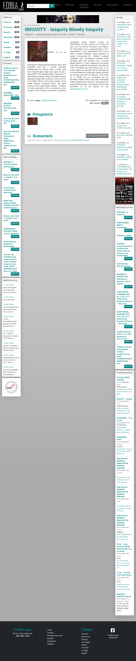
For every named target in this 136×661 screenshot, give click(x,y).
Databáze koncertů (84, 6)
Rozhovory (86, 636)
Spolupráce (112, 4)
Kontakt (98, 4)
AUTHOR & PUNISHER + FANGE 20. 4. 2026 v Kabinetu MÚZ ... (124, 65)
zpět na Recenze (32, 25)
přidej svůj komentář (97, 136)
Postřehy (85, 648)
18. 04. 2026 (8, 297)
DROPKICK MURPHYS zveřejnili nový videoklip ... (124, 146)
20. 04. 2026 (8, 367)
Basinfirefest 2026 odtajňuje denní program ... (124, 26)
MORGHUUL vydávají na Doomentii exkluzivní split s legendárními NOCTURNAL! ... (123, 82)
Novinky (69, 4)
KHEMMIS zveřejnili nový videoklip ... (124, 157)
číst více (15, 87)
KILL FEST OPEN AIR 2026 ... (125, 135)
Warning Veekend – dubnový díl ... (124, 53)
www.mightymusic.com (79, 89)
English (84, 653)
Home (57, 4)
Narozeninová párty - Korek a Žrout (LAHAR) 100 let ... (124, 114)
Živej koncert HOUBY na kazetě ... (124, 125)
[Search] (40, 6)
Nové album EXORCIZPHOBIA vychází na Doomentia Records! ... (123, 100)
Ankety (84, 645)
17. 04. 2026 (8, 285)
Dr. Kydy (85, 650)
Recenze (85, 634)
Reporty (85, 639)
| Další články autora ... (49, 100)
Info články (86, 642)
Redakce (128, 4)
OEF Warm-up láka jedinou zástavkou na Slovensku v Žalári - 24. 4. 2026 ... (124, 40)
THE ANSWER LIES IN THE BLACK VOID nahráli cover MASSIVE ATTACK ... (125, 169)
